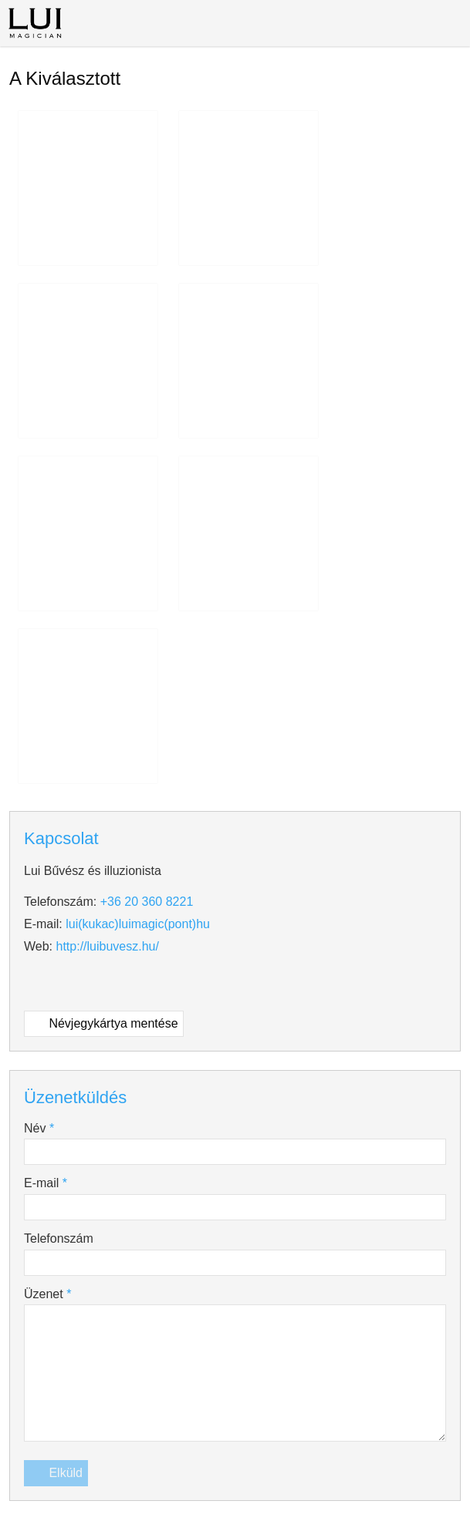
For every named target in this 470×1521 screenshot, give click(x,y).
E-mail (45, 455)
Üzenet (47, 566)
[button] (452, 23)
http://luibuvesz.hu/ (107, 218)
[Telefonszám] (64, 252)
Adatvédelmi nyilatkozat (402, 941)
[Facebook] (92, 252)
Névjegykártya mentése (103, 295)
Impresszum (305, 941)
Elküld (56, 745)
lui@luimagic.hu (109, 196)
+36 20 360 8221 (147, 173)
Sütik (27, 957)
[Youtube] (120, 252)
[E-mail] (36, 252)
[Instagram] (149, 252)
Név (39, 400)
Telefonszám (58, 510)
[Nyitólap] (35, 23)
